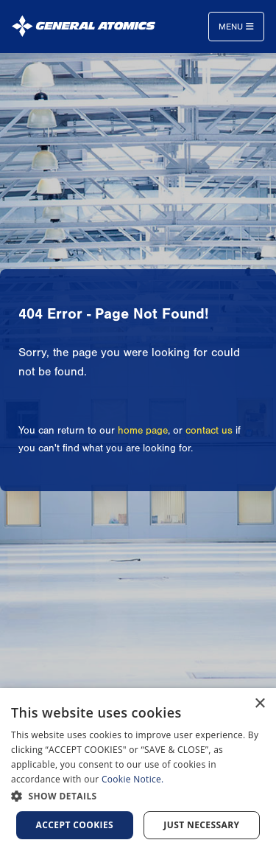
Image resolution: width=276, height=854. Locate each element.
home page (143, 431)
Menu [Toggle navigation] (236, 26)
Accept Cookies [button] (75, 825)
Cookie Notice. (133, 779)
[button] (138, 796)
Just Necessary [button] (201, 825)
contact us (209, 431)
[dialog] (138, 771)
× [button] (259, 703)
